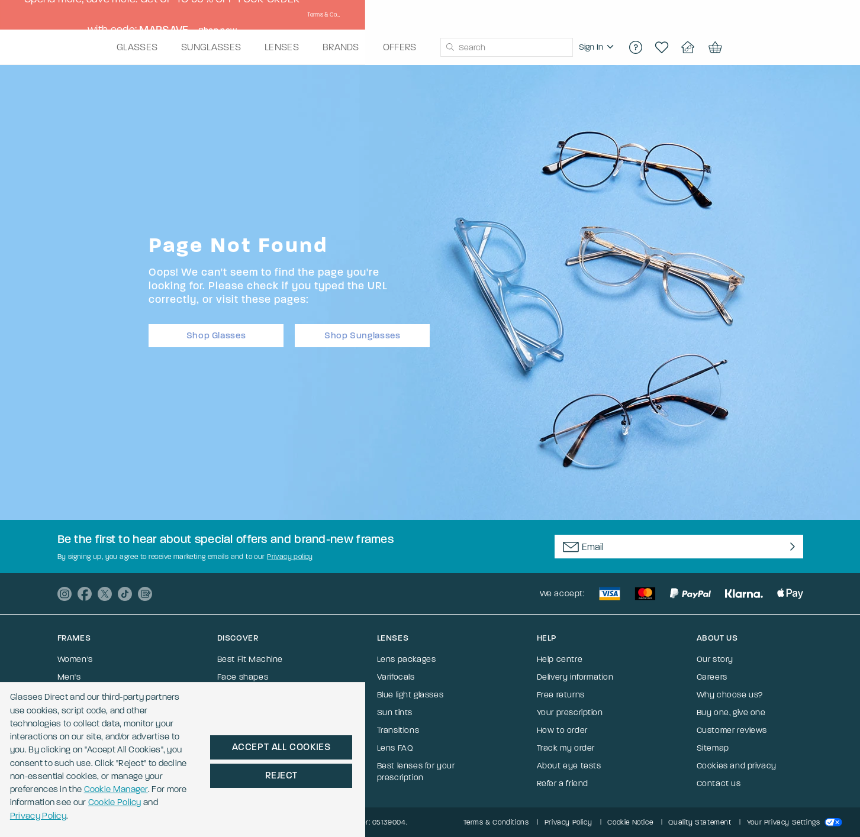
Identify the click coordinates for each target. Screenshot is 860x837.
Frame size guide (250, 712)
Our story (715, 659)
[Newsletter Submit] (790, 546)
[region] (666, 47)
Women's (75, 659)
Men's (69, 677)
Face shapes (243, 677)
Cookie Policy (269, 800)
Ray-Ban (74, 712)
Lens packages (406, 659)
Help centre (560, 659)
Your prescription (570, 712)
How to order (562, 730)
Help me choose (249, 695)
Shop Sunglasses (362, 332)
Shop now (595, 15)
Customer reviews (732, 730)
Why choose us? (730, 695)
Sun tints (395, 712)
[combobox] (575, 47)
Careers (712, 677)
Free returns (561, 695)
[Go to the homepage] (115, 47)
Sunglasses (80, 695)
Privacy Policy (351, 800)
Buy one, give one (731, 712)
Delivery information (575, 677)
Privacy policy (290, 556)
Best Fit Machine (250, 659)
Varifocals (76, 730)
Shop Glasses (216, 332)
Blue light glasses (410, 695)
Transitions (398, 730)
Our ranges (238, 730)
